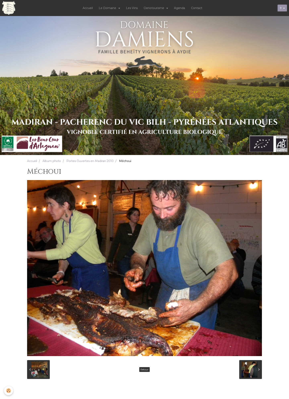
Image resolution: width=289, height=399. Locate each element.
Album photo (52, 161)
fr (281, 8)
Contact (196, 8)
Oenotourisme (154, 8)
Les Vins (132, 8)
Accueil (88, 8)
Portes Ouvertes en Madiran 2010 (90, 161)
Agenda (179, 8)
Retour (144, 369)
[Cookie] (8, 390)
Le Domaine (108, 8)
